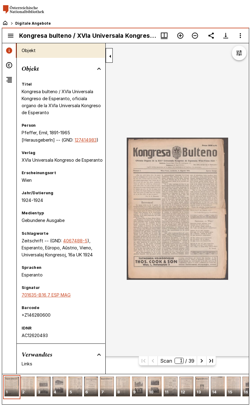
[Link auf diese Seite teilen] (211, 35)
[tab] (9, 50)
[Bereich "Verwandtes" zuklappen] (99, 355)
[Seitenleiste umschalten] (10, 35)
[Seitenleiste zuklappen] (110, 56)
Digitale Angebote (33, 23)
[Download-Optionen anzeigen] (225, 35)
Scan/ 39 (177, 361)
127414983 (86, 139)
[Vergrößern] (180, 35)
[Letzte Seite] (211, 360)
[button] (12, 387)
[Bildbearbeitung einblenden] (239, 53)
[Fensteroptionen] (240, 35)
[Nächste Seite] (202, 360)
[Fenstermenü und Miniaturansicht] (164, 35)
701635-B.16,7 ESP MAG (46, 294)
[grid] (125, 389)
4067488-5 (75, 240)
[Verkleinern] (195, 35)
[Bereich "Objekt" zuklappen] (99, 69)
